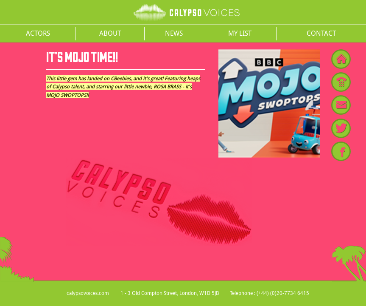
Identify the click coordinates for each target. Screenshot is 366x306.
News (174, 33)
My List (239, 33)
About (110, 33)
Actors (38, 33)
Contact (321, 33)
